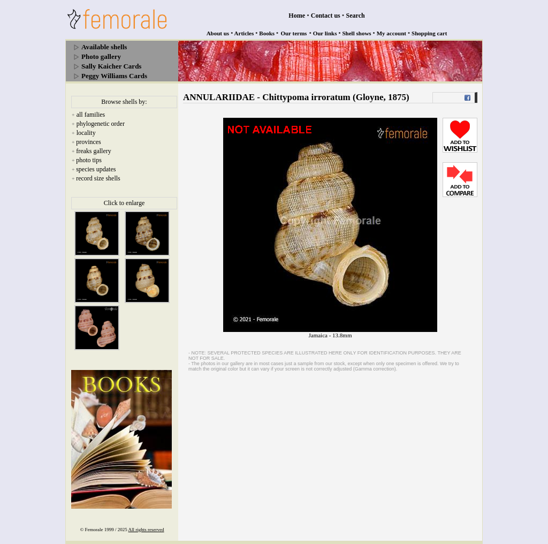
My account (391, 33)
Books (267, 33)
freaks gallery (93, 151)
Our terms (293, 33)
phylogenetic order (101, 123)
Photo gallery (101, 56)
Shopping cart (429, 33)
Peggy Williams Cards (114, 76)
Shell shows (356, 33)
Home (296, 15)
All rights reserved (146, 529)
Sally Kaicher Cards (111, 66)
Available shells (104, 47)
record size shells (98, 178)
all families (91, 114)
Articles (244, 33)
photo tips (89, 160)
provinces (88, 142)
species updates (96, 169)
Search (355, 15)
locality (86, 133)
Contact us (325, 15)
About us (218, 33)
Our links (325, 33)
